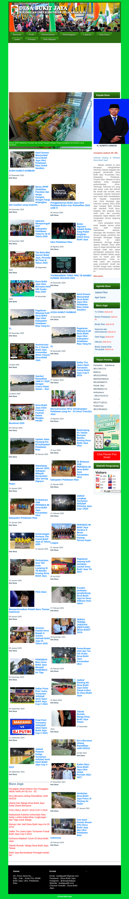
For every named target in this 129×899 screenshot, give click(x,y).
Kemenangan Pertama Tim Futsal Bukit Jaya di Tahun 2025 (42, 539)
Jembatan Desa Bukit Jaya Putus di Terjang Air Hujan (84, 798)
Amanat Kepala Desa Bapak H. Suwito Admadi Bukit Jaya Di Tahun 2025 (42, 636)
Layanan (87, 34)
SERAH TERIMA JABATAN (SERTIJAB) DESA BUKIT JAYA (84, 626)
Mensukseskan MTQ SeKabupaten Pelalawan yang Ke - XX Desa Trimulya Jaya (71, 411)
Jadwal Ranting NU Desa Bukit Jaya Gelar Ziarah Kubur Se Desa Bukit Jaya (84, 688)
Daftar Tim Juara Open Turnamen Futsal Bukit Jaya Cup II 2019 (83, 369)
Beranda (17, 34)
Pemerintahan (48, 34)
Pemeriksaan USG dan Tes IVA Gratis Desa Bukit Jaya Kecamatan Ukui (84, 656)
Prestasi (31, 39)
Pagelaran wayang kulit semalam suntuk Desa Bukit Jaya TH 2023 (84, 565)
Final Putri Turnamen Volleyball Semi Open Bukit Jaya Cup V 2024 (41, 726)
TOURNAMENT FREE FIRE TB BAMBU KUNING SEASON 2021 (70, 276)
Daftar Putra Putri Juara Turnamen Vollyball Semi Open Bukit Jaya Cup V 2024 (41, 696)
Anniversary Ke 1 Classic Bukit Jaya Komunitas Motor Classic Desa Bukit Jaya (42, 352)
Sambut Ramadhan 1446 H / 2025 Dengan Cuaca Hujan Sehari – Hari (42, 382)
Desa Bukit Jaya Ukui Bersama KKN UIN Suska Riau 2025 (42, 286)
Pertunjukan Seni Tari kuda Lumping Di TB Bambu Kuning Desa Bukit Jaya (42, 568)
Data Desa (104, 34)
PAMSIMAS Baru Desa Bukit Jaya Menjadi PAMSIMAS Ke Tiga (41, 666)
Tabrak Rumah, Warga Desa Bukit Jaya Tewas (83, 716)
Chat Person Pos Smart (107, 456)
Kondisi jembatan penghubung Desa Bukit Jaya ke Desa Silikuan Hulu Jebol (84, 596)
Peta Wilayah (49, 39)
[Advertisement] (64, 67)
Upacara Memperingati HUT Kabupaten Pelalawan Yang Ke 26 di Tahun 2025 (42, 229)
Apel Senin (100, 297)
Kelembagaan (68, 34)
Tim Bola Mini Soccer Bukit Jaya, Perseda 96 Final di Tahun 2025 (42, 257)
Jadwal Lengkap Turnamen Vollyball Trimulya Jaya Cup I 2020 (84, 502)
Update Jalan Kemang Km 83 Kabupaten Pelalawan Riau (42, 444)
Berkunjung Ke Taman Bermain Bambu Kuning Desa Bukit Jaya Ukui (84, 438)
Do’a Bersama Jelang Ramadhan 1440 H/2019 (84, 744)
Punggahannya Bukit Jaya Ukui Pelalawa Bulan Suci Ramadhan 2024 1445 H (70, 205)
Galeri (17, 39)
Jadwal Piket (101, 292)
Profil (31, 34)
